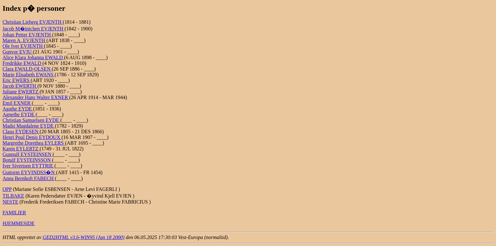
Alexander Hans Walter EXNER (36, 97)
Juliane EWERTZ (21, 91)
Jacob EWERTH (20, 86)
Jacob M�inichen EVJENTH (34, 28)
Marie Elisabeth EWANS (29, 74)
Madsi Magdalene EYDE (29, 126)
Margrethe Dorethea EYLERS (34, 143)
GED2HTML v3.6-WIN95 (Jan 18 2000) (84, 237)
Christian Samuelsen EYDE (31, 120)
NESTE (10, 202)
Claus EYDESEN (21, 131)
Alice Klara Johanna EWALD (33, 57)
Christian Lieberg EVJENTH (33, 22)
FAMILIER (14, 212)
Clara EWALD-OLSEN (27, 69)
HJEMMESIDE (18, 223)
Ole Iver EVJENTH (23, 46)
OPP (7, 189)
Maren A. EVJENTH (24, 40)
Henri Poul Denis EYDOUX (32, 137)
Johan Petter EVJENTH (27, 34)
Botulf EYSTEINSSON (27, 160)
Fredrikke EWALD (22, 63)
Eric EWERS (17, 80)
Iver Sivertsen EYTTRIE (28, 165)
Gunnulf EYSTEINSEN (28, 154)
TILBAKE (13, 196)
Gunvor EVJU (18, 51)
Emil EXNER (17, 103)
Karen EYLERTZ (21, 148)
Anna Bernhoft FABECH (29, 178)
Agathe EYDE (18, 108)
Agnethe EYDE (19, 114)
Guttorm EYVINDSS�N (29, 172)
